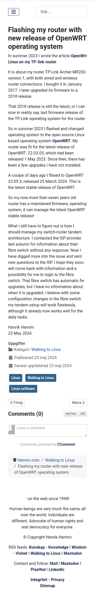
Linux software (23, 389)
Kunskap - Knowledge (48, 547)
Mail (54, 563)
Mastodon (73, 553)
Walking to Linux (46, 349)
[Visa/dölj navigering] (13, 12)
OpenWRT (61, 140)
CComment (66, 444)
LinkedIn (56, 569)
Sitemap (47, 585)
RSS (83, 413)
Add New (71, 413)
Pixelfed (38, 569)
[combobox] (61, 11)
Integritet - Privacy (47, 579)
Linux (15, 378)
